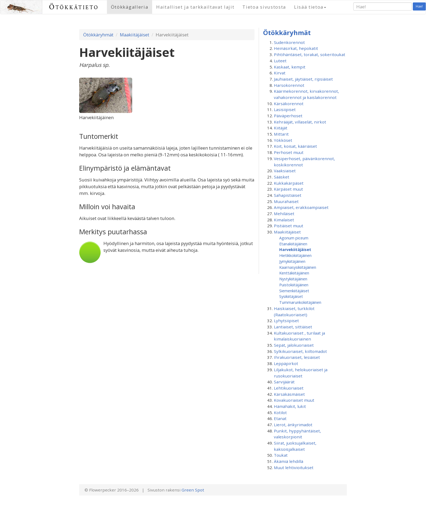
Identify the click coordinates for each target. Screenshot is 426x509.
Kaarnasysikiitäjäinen (297, 267)
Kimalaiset (284, 219)
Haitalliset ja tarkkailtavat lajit (195, 7)
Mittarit (281, 134)
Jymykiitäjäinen (292, 261)
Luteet (280, 60)
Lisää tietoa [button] (310, 7)
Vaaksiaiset (285, 170)
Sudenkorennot (289, 42)
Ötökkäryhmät (98, 35)
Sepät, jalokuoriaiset (294, 345)
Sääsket (281, 177)
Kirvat (279, 72)
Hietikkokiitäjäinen (295, 255)
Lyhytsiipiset (286, 320)
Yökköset (283, 140)
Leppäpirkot (286, 363)
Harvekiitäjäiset (295, 249)
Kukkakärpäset (288, 183)
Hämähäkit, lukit (290, 406)
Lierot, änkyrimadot (293, 424)
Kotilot (280, 412)
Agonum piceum (293, 237)
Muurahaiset (286, 201)
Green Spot (192, 490)
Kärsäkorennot (288, 103)
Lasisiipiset (285, 109)
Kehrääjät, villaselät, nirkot (300, 122)
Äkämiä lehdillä (288, 461)
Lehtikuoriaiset (288, 388)
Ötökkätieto (74, 7)
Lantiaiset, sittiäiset (293, 326)
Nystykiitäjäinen (293, 278)
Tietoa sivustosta (264, 7)
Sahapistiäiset (287, 195)
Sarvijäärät (284, 381)
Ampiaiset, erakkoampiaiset (301, 207)
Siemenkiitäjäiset (294, 290)
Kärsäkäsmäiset (289, 394)
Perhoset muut (288, 152)
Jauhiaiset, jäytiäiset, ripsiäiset (303, 79)
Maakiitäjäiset (134, 35)
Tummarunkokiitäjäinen (300, 302)
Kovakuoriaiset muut (294, 400)
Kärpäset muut (288, 189)
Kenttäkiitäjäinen (294, 273)
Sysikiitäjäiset (291, 296)
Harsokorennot (289, 85)
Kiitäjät (280, 127)
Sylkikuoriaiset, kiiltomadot (300, 351)
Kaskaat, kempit (289, 67)
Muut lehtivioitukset (293, 467)
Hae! (419, 6)
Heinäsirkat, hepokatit (296, 48)
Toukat (281, 455)
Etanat (280, 418)
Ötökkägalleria (129, 7)
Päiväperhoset (288, 115)
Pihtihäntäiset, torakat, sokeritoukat (309, 54)
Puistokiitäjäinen (293, 284)
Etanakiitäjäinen (293, 243)
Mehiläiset (284, 213)
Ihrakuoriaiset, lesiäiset (297, 357)
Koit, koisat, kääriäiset (295, 146)
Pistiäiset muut (288, 225)
